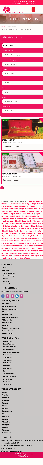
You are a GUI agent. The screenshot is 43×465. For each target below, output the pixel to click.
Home (3, 27)
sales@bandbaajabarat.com (12, 451)
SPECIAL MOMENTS (9, 140)
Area (3, 88)
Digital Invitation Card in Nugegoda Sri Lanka (18, 231)
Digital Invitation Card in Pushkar (19, 258)
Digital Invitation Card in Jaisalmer (27, 221)
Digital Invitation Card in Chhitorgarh (25, 251)
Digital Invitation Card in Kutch (23, 256)
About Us (34, 3)
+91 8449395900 (19, 3)
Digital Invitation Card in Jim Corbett (16, 226)
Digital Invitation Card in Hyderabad (30, 228)
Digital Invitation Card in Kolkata (14, 211)
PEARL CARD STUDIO (9, 174)
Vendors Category (7, 50)
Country (4, 69)
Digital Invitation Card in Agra (19, 204)
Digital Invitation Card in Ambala (22, 214)
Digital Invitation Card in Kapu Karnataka (25, 238)
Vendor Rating (6, 106)
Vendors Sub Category (9, 60)
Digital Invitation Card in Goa (20, 219)
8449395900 (11, 288)
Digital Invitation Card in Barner (19, 248)
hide (20, 37)
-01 (18, 288)
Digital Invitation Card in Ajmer (17, 246)
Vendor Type (6, 97)
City (3, 78)
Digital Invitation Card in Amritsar (14, 236)
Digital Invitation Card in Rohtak (25, 206)
